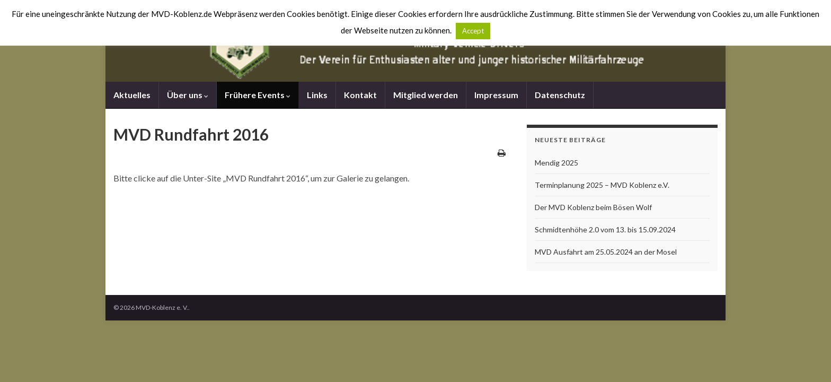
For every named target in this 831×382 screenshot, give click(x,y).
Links (317, 95)
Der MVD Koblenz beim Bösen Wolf (593, 207)
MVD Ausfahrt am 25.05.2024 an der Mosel (606, 251)
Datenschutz (560, 95)
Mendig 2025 (556, 162)
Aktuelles (132, 95)
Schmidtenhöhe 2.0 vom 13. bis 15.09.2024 (605, 229)
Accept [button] (473, 31)
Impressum (496, 95)
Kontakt (360, 95)
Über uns (187, 95)
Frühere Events (257, 95)
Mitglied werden (425, 95)
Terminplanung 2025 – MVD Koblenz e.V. (602, 184)
